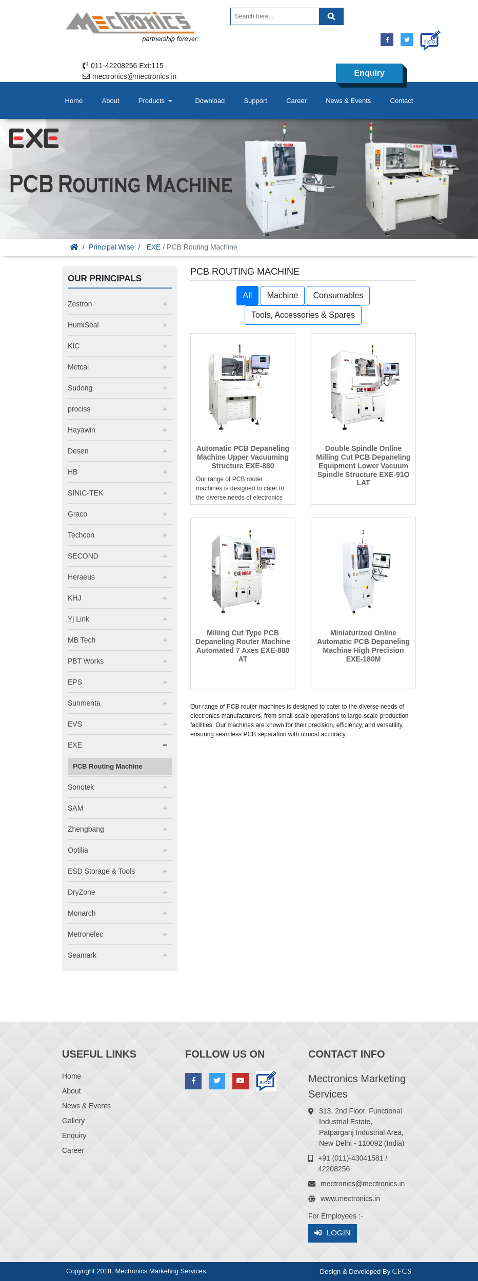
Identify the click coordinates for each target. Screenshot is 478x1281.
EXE (153, 247)
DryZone (81, 892)
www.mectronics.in (350, 1198)
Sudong (80, 388)
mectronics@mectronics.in (134, 76)
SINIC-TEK (85, 493)
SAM (75, 808)
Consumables (338, 295)
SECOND (83, 556)
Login (332, 1233)
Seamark (82, 955)
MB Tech (81, 640)
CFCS (402, 1271)
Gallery (73, 1121)
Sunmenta (84, 703)
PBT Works (86, 661)
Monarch (81, 913)
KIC (73, 346)
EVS (75, 724)
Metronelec (85, 934)
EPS (75, 682)
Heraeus (81, 577)
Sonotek (81, 787)
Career (296, 101)
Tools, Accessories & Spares (303, 315)
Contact (401, 101)
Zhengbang (86, 829)
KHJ (74, 598)
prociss (79, 409)
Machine (282, 295)
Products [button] (156, 101)
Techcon (81, 535)
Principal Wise (111, 247)
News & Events (348, 101)
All (247, 295)
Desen (78, 451)
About (111, 101)
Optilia (78, 850)
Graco (77, 514)
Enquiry (369, 73)
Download (210, 101)
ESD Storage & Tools (101, 871)
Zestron (80, 304)
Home (74, 101)
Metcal (78, 367)
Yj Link (78, 619)
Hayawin (81, 430)
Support (255, 101)
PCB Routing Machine (108, 766)
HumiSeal (83, 325)
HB (72, 472)
